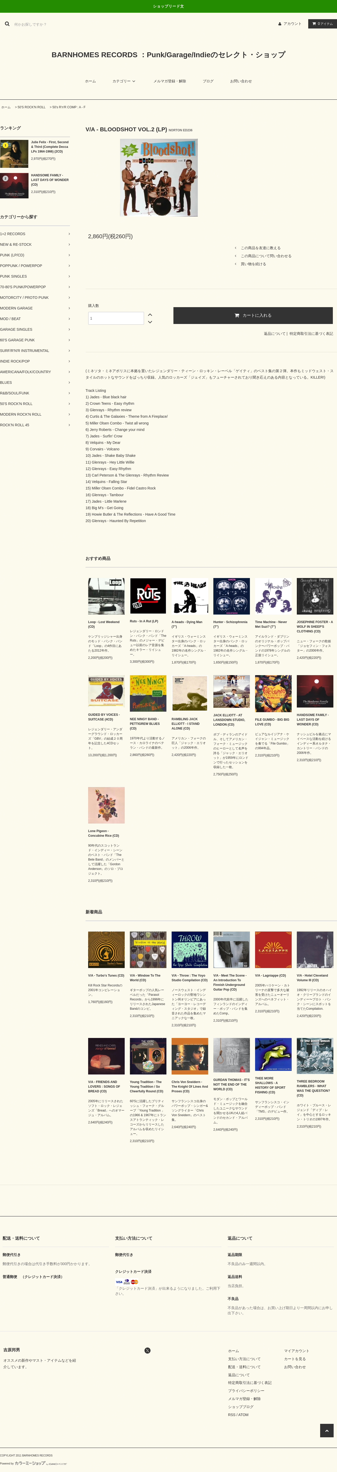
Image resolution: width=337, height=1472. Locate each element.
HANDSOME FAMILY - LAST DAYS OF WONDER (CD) (50, 180)
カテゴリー (125, 81)
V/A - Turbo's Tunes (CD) (106, 975)
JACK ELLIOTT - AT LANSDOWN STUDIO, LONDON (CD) (229, 719)
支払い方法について (244, 1359)
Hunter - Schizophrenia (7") (230, 624)
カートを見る (295, 1359)
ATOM (243, 1415)
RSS (232, 1415)
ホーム (90, 81)
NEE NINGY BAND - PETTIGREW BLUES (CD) (145, 723)
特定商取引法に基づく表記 (311, 333)
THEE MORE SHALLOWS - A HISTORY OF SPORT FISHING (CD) (270, 1085)
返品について (275, 333)
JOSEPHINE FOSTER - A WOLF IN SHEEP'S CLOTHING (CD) (315, 626)
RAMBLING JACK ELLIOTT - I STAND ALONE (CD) (186, 723)
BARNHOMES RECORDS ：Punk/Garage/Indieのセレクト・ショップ (168, 55)
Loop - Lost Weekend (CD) (104, 624)
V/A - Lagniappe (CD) (270, 975)
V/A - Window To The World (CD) (145, 978)
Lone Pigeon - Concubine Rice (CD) (103, 833)
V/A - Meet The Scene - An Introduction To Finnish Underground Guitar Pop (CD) (230, 982)
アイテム (321, 23)
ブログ (208, 81)
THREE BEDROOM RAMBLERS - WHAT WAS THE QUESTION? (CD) (313, 1088)
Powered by (33, 1463)
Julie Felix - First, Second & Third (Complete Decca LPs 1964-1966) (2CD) (50, 146)
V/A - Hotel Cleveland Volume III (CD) (312, 978)
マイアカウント (297, 1351)
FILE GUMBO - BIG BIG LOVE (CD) (272, 722)
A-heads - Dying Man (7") (187, 624)
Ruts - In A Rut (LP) (144, 621)
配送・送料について (244, 1367)
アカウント (293, 23)
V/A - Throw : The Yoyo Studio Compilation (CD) (190, 978)
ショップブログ (241, 1407)
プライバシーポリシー (246, 1391)
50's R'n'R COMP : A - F (68, 107)
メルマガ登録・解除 (169, 81)
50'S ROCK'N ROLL (31, 107)
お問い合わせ (241, 81)
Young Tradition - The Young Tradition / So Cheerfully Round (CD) (146, 1086)
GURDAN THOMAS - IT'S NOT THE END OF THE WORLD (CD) (231, 1084)
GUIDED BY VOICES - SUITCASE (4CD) (104, 717)
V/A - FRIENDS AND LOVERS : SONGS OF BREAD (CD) (104, 1086)
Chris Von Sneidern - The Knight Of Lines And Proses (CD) (190, 1086)
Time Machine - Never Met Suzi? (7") (271, 624)
